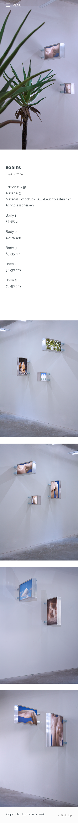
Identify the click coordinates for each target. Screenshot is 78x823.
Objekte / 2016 (14, 174)
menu (13, 5)
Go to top (65, 815)
